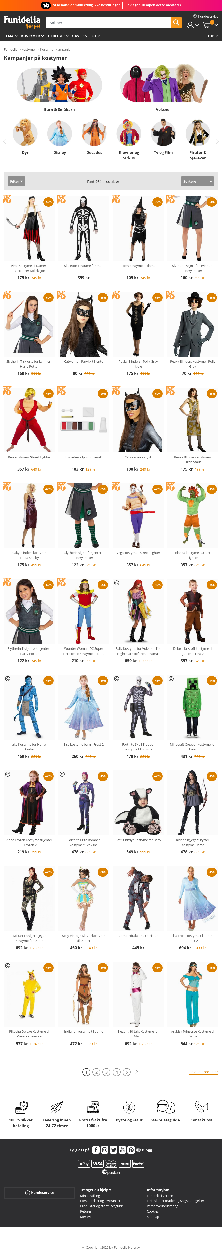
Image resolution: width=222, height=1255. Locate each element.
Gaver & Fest (84, 35)
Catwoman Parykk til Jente (83, 361)
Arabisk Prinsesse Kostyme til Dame (192, 1034)
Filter (14, 181)
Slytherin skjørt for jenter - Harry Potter (83, 555)
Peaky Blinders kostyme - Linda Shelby (29, 555)
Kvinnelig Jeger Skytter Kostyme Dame (192, 842)
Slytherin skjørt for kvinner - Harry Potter (192, 268)
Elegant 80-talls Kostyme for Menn (138, 1034)
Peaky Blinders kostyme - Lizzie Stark (192, 459)
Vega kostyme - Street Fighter (138, 552)
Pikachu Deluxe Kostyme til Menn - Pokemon (29, 1034)
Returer (85, 1211)
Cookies (153, 1211)
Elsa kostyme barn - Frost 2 (84, 744)
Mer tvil (85, 1216)
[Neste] (137, 1072)
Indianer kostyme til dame (83, 1031)
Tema (9, 35)
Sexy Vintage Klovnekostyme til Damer (83, 938)
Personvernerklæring (162, 1206)
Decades (94, 152)
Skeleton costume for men (83, 265)
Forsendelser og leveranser (100, 1200)
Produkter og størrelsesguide (102, 1206)
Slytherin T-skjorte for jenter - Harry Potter (29, 651)
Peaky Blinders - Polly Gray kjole (138, 364)
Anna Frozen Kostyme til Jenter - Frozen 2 (29, 842)
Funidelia (10, 49)
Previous (4, 141)
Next (217, 141)
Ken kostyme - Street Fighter (29, 457)
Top (210, 35)
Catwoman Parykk (138, 457)
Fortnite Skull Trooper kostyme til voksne (138, 747)
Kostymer (30, 35)
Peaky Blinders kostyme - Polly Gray (192, 364)
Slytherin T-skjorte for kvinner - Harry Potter (29, 364)
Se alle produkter (203, 1071)
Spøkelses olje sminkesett (84, 457)
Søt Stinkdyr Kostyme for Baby (138, 840)
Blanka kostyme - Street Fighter (192, 555)
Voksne (162, 109)
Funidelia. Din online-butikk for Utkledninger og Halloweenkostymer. (22, 22)
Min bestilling (90, 1195)
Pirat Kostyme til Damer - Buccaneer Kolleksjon (29, 268)
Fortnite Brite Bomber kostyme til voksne (83, 842)
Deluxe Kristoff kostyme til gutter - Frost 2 (192, 651)
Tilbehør (56, 35)
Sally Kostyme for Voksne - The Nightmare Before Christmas (138, 651)
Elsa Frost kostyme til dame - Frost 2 (192, 938)
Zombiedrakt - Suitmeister (138, 935)
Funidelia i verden (160, 1195)
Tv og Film (163, 152)
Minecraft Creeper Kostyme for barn (193, 747)
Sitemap (153, 1216)
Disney (59, 152)
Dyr (25, 152)
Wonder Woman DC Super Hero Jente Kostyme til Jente (83, 651)
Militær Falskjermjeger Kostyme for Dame (29, 938)
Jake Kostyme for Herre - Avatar (29, 747)
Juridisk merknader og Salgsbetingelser (175, 1200)
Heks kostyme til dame (138, 265)
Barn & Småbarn (59, 109)
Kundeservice (39, 1192)
